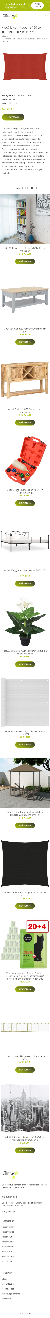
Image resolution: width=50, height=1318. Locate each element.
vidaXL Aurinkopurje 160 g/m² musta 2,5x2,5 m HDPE (25, 894)
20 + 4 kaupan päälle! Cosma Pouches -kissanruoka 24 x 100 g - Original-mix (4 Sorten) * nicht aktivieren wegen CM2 (25, 976)
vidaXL (29, 95)
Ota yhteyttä (8, 1284)
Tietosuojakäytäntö (11, 1293)
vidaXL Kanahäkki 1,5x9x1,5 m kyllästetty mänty (25, 1058)
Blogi (4, 1279)
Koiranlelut (7, 1251)
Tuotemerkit (19, 95)
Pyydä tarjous (37, 5)
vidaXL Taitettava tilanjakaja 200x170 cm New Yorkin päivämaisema (25, 1138)
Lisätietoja (13, 117)
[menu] (45, 16)
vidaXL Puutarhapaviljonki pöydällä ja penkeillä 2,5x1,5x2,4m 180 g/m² (25, 813)
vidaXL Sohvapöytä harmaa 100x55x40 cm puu (25, 330)
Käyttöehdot (8, 1289)
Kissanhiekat (8, 1232)
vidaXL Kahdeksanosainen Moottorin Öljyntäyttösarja (25, 491)
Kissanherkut (8, 1227)
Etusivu (5, 36)
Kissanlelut (7, 1236)
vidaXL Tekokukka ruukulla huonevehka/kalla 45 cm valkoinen (25, 652)
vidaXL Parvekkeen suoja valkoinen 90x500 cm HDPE (25, 733)
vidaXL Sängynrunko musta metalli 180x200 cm (25, 571)
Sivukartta (6, 1298)
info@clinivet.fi (8, 1211)
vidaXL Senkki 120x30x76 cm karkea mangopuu (25, 410)
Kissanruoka (8, 1241)
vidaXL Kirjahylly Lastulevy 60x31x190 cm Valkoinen (25, 249)
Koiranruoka (8, 1256)
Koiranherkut (8, 1246)
